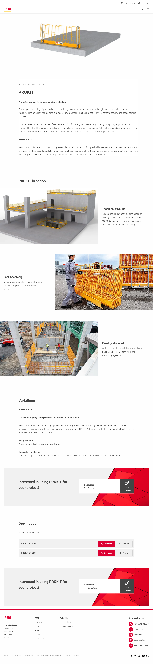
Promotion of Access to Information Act (49, 656)
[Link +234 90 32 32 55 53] (139, 624)
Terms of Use (28, 656)
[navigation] (106, 486)
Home (21, 85)
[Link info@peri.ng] (139, 629)
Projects (38, 630)
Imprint (6, 656)
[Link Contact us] (139, 635)
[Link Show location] (139, 640)
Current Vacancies (67, 626)
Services (38, 626)
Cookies (76, 656)
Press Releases (66, 622)
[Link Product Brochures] (139, 645)
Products (32, 85)
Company (38, 634)
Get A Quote (39, 639)
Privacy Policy (16, 656)
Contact (67, 656)
